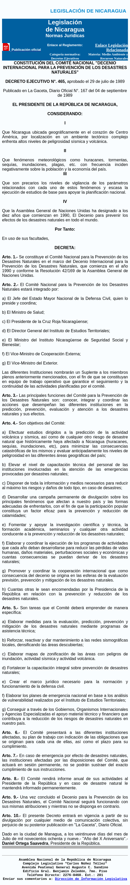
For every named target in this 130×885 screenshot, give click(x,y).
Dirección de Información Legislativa (91, 879)
